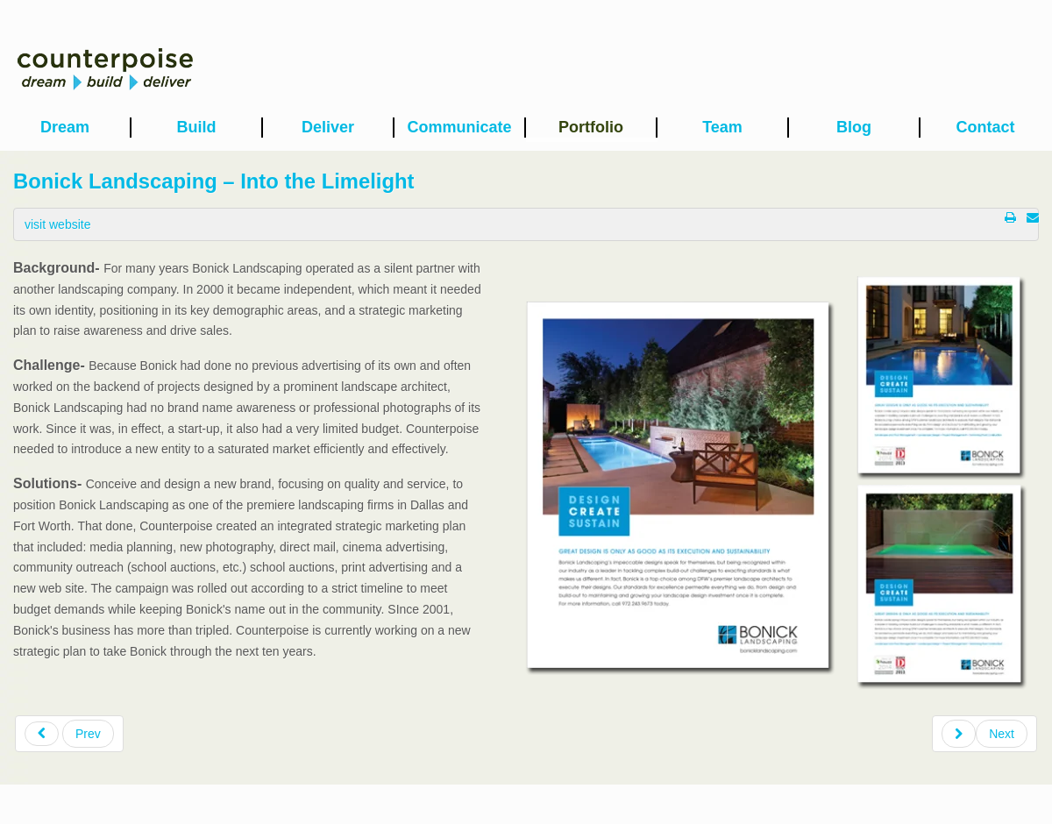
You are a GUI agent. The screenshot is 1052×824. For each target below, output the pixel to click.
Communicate (459, 127)
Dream (64, 127)
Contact (985, 127)
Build (197, 127)
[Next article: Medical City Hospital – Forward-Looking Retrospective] (984, 733)
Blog (853, 127)
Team (722, 127)
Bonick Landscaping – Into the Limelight (213, 181)
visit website (57, 224)
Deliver (328, 127)
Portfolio (590, 127)
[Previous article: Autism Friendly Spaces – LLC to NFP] (69, 733)
